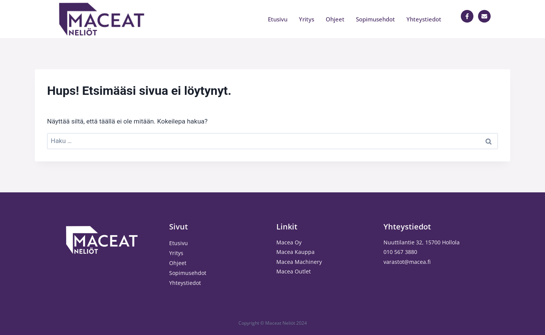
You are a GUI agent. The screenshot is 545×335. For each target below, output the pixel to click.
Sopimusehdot (375, 19)
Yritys (306, 19)
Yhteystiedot (423, 19)
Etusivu (277, 19)
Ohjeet (335, 19)
